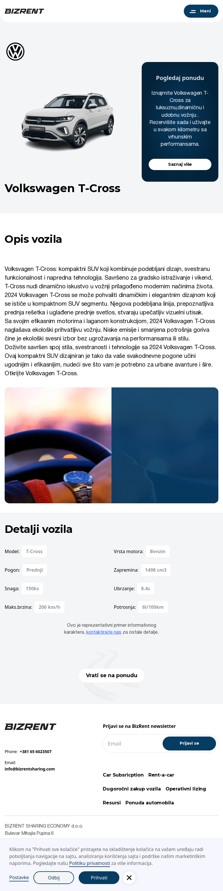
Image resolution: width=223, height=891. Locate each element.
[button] (129, 877)
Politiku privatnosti (89, 863)
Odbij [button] (54, 877)
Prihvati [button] (99, 877)
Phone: (28, 751)
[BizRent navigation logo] (24, 11)
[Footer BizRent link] (30, 726)
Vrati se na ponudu (111, 675)
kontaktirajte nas (103, 633)
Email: (30, 766)
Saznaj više (180, 164)
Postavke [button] (19, 877)
